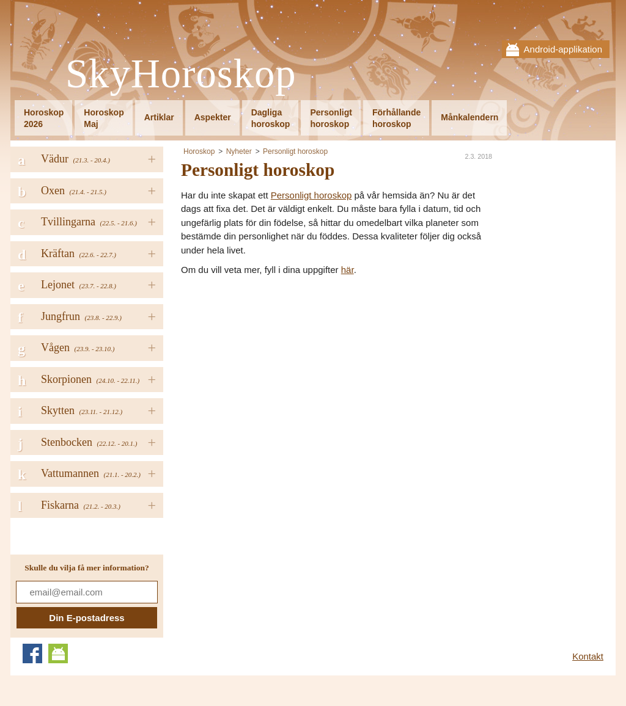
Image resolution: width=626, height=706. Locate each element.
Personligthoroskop (331, 118)
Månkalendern (469, 117)
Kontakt (587, 656)
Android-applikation (563, 49)
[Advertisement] (283, 368)
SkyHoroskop (180, 74)
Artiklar (159, 117)
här (347, 269)
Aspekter (212, 117)
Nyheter (239, 151)
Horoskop (199, 151)
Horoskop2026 (44, 118)
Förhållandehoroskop (396, 118)
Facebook (32, 653)
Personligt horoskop (295, 151)
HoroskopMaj (103, 118)
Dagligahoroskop (270, 118)
